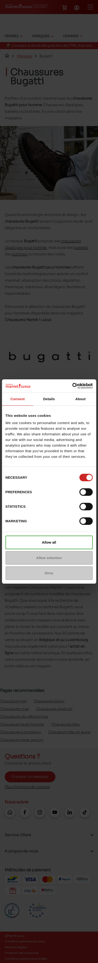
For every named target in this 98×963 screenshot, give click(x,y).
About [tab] (80, 399)
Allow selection (49, 558)
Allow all (49, 542)
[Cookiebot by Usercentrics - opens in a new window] (72, 386)
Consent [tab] (18, 399)
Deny (49, 573)
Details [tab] (49, 399)
